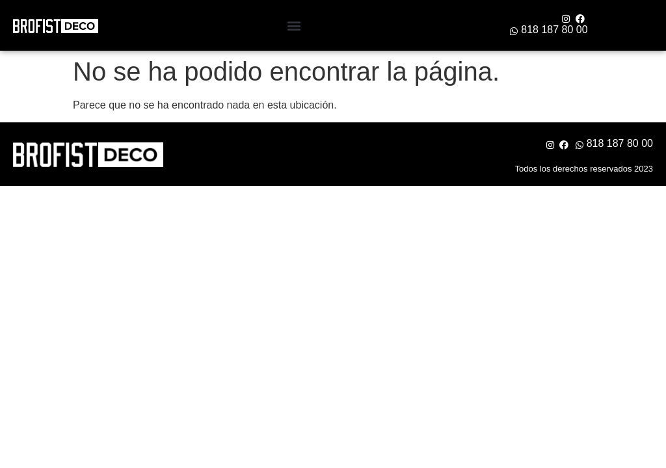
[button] (293, 25)
